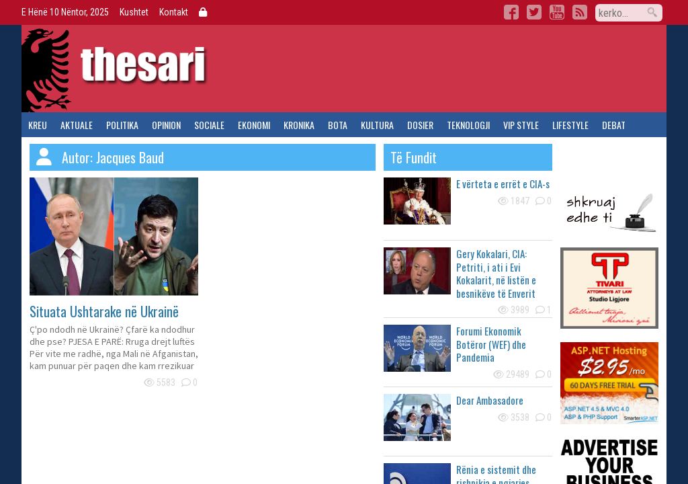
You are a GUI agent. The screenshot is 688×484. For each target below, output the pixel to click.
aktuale (76, 125)
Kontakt (173, 12)
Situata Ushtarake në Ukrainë (104, 311)
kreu (37, 125)
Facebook (511, 12)
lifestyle (570, 125)
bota (337, 125)
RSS (579, 12)
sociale (209, 125)
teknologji (468, 125)
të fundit (413, 157)
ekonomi (254, 125)
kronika (299, 125)
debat (614, 125)
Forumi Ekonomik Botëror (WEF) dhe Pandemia (491, 343)
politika (122, 125)
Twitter (534, 12)
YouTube (557, 12)
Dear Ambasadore (489, 400)
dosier (420, 125)
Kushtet (134, 12)
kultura (377, 125)
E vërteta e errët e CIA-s (503, 183)
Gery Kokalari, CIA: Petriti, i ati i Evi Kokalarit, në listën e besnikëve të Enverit (496, 273)
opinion (166, 125)
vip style (521, 125)
